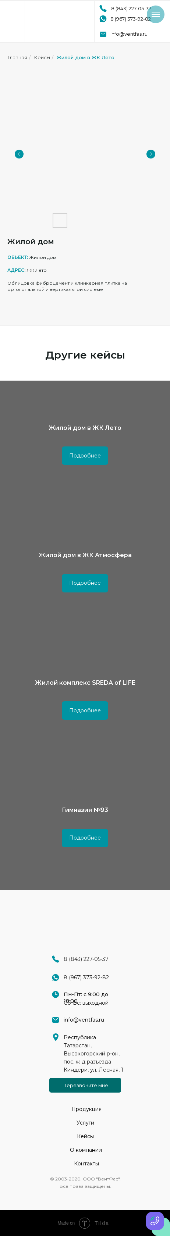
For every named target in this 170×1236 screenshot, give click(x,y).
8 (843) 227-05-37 (131, 8)
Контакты (86, 1163)
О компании (86, 1150)
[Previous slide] (19, 154)
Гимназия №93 (85, 809)
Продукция (86, 1109)
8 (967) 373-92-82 (130, 19)
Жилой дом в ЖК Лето (85, 57)
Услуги (85, 1122)
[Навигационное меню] (156, 14)
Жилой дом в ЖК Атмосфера (85, 555)
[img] (60, 21)
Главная (17, 57)
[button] (85, 1085)
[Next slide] (150, 154)
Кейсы (42, 57)
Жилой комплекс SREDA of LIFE (85, 682)
